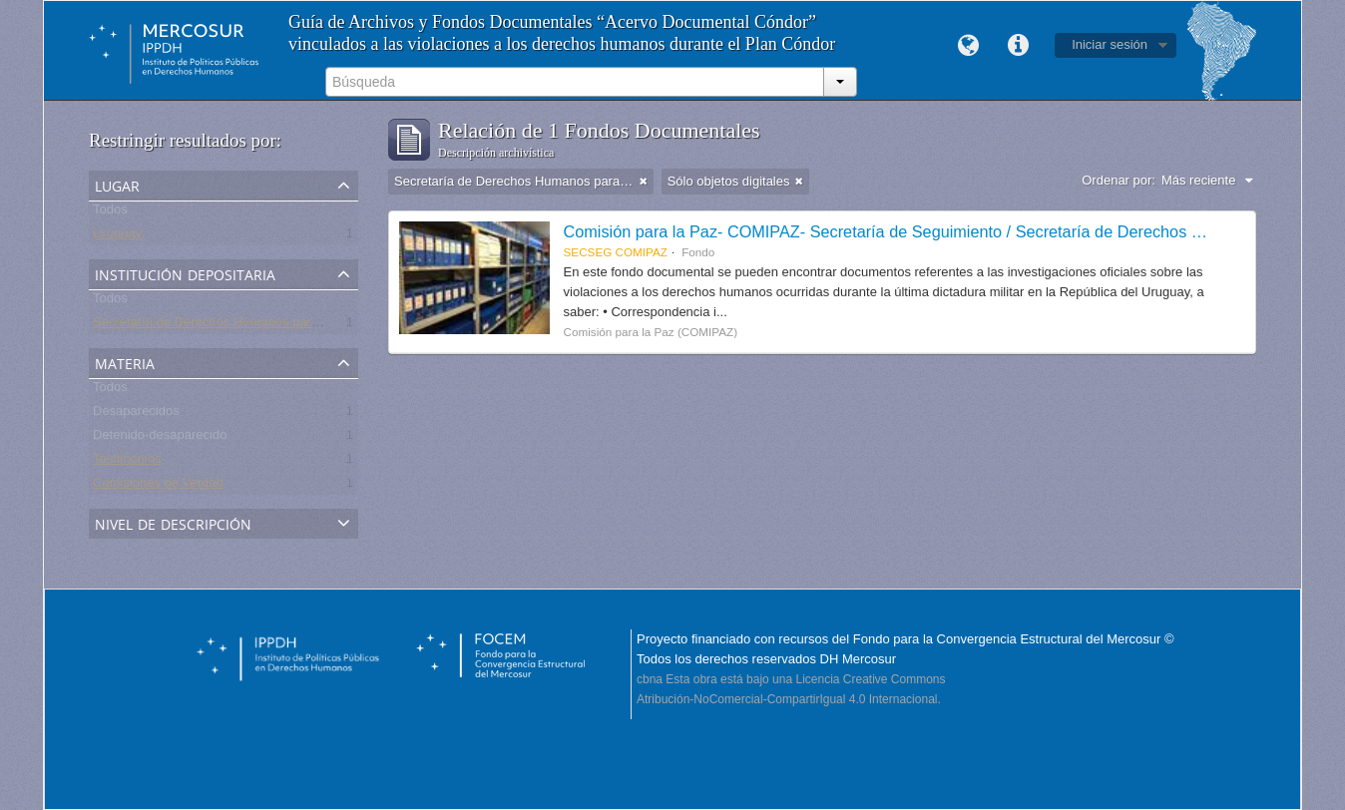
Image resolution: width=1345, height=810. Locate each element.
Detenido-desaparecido (159, 438)
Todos (110, 212)
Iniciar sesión (1109, 44)
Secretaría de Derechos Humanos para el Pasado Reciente (264, 325)
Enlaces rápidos (1018, 46)
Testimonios (127, 462)
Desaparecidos (136, 414)
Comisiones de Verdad (158, 486)
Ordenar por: (1118, 180)
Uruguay (117, 236)
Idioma (968, 46)
